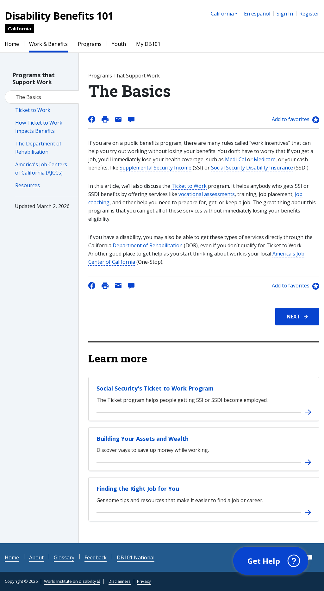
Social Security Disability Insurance (252, 167)
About (36, 557)
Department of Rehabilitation (148, 245)
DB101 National (135, 557)
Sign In (285, 13)
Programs (90, 43)
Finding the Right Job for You (138, 488)
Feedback (95, 557)
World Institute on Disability (70, 581)
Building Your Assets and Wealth (143, 438)
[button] (270, 561)
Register (309, 13)
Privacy (144, 581)
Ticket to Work (32, 110)
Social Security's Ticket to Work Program (155, 388)
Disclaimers (120, 581)
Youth (119, 43)
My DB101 (148, 43)
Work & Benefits (48, 43)
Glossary (64, 557)
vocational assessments (206, 194)
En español (257, 13)
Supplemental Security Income (155, 167)
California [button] (222, 13)
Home (12, 43)
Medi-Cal (235, 159)
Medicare (265, 159)
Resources (27, 185)
